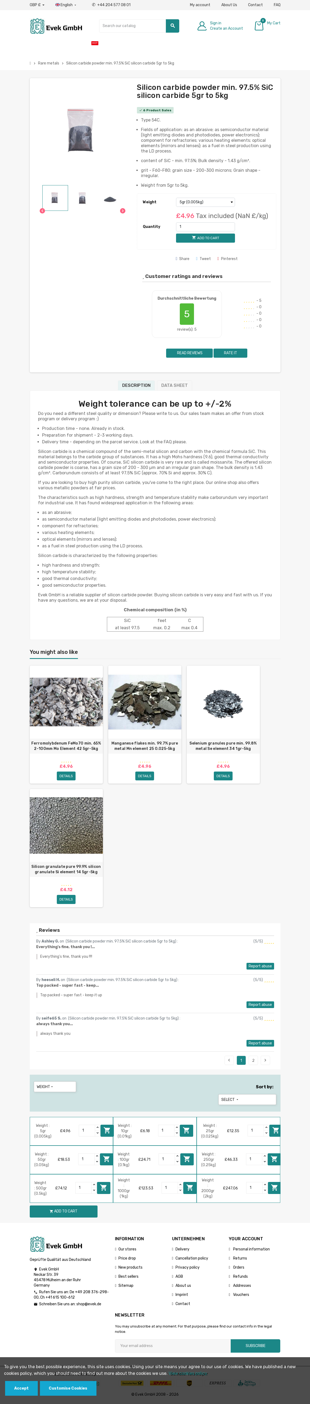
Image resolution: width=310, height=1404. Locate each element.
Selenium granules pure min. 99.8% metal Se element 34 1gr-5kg (223, 746)
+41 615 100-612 (60, 1298)
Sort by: (265, 1088)
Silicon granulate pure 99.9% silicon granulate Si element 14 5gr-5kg (66, 870)
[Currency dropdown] (37, 5)
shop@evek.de (88, 1305)
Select (230, 1101)
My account (200, 5)
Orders (238, 1268)
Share (183, 259)
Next (265, 1061)
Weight (149, 202)
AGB (179, 1278)
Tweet (203, 259)
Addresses (241, 1287)
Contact (255, 5)
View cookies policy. (188, 1373)
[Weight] (205, 202)
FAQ (277, 5)
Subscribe (256, 1347)
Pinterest (227, 259)
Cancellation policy (191, 1259)
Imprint (181, 1296)
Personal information (251, 1250)
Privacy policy (187, 1268)
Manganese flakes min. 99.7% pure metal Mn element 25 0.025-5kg (144, 746)
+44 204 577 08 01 (111, 5)
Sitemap (125, 1287)
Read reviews (189, 353)
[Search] (139, 26)
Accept (21, 1388)
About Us (229, 5)
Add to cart (107, 1132)
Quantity (151, 226)
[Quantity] (205, 226)
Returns (239, 1259)
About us (183, 1287)
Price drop (127, 1259)
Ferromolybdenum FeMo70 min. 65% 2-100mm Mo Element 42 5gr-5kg (66, 746)
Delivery (182, 1250)
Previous (229, 1061)
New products (130, 1268)
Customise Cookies (68, 1388)
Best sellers (128, 1278)
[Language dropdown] (66, 5)
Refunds (240, 1278)
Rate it (230, 353)
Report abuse (260, 967)
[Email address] (173, 1347)
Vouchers (240, 1296)
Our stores (127, 1250)
